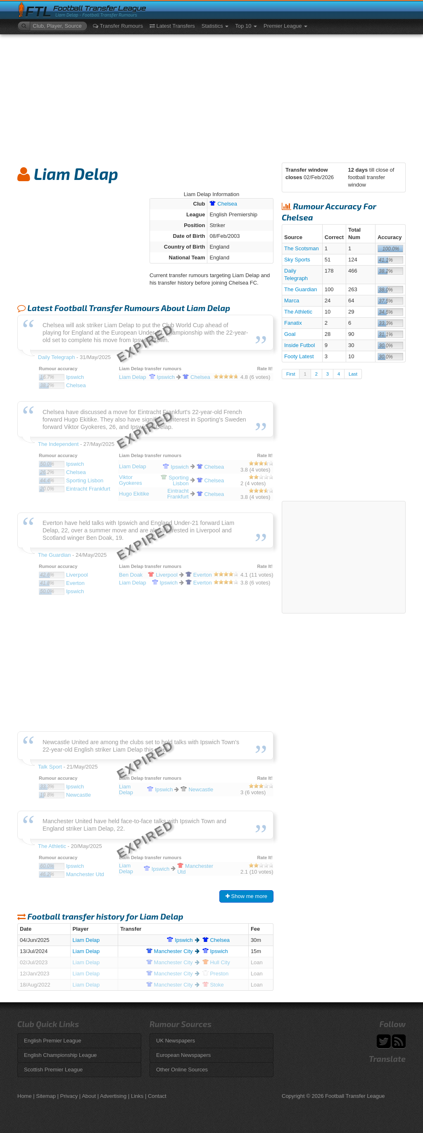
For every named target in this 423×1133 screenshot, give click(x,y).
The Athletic (298, 312)
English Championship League (60, 1055)
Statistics (215, 26)
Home (24, 1096)
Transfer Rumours (118, 26)
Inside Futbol (299, 345)
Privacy (69, 1096)
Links (137, 1096)
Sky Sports (297, 259)
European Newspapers (183, 1055)
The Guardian (300, 289)
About (89, 1096)
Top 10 (246, 26)
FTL (38, 12)
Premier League (285, 26)
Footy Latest (299, 356)
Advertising (113, 1096)
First (290, 373)
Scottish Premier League (53, 1069)
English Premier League (52, 1040)
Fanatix (293, 323)
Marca (291, 300)
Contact (157, 1096)
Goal (289, 334)
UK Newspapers (175, 1040)
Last (353, 373)
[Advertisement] (211, 96)
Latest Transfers (172, 26)
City (169, 951)
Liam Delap (86, 940)
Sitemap (46, 1096)
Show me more (246, 896)
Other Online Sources (182, 1069)
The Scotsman (301, 248)
